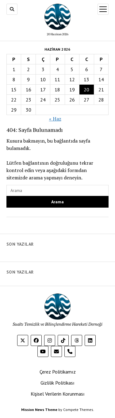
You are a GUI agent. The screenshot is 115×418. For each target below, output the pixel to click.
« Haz (55, 118)
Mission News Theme (39, 409)
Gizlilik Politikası (57, 383)
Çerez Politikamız (58, 372)
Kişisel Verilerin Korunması (58, 394)
